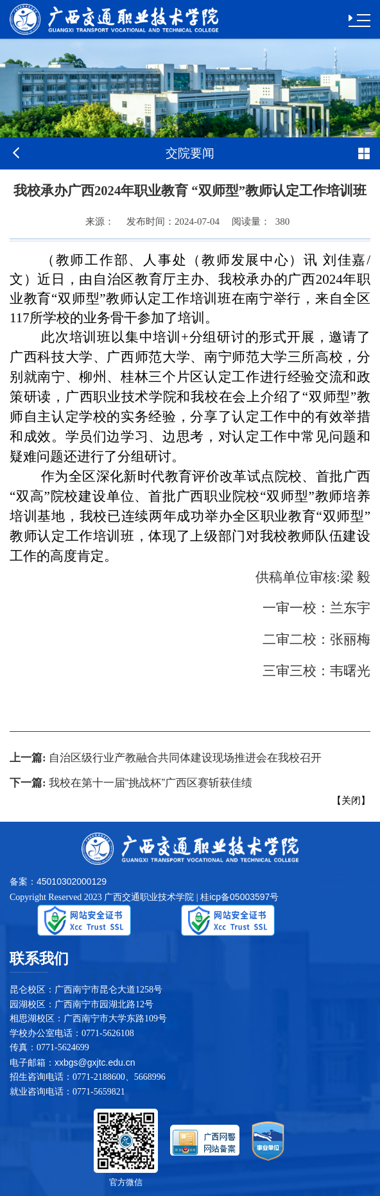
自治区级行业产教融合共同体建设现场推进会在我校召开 (166, 758)
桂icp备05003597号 (239, 897)
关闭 (351, 800)
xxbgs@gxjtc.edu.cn (95, 1062)
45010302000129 (72, 881)
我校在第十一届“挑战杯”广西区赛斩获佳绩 (131, 783)
